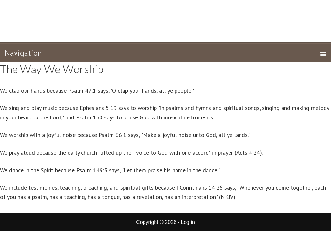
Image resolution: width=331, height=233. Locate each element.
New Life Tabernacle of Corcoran (166, 20)
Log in (188, 222)
